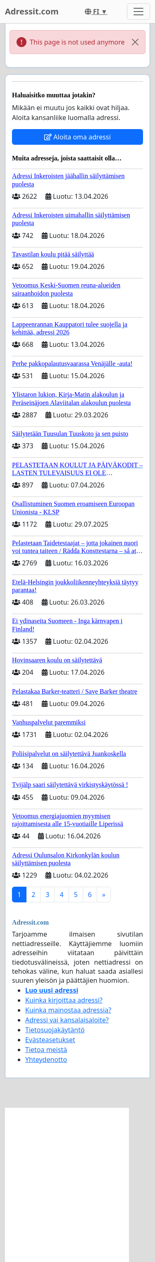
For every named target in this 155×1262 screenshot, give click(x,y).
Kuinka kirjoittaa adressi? (64, 1000)
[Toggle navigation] (138, 11)
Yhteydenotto (46, 1059)
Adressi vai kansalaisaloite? (67, 1019)
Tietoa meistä (46, 1049)
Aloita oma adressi (77, 136)
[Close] (135, 42)
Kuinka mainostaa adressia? (68, 1010)
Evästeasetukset (50, 1039)
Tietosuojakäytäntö (55, 1029)
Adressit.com (32, 11)
